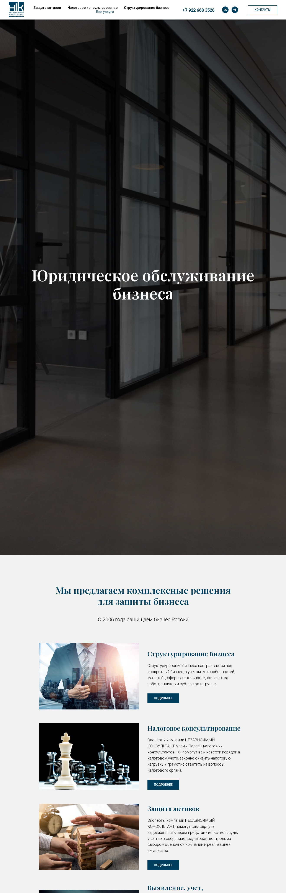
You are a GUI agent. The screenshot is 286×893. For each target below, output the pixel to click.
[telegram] (235, 10)
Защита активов (47, 8)
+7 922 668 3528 (198, 10)
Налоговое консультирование (92, 8)
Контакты (263, 9)
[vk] (225, 10)
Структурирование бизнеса (147, 8)
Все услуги (105, 12)
